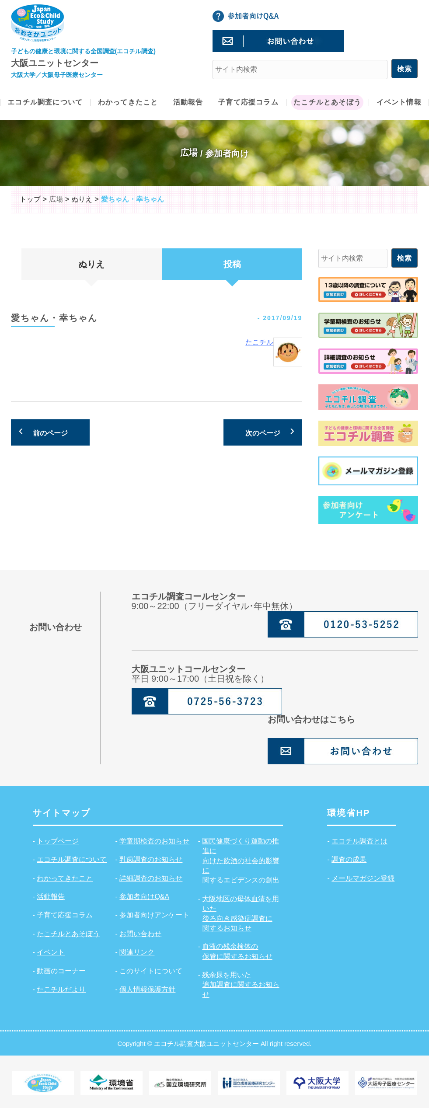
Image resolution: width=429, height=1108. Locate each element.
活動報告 (51, 896)
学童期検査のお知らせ (154, 841)
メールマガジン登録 (362, 878)
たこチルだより (61, 989)
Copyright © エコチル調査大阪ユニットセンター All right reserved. (214, 1043)
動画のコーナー (61, 971)
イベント (51, 952)
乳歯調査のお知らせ (150, 859)
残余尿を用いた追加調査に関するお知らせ (240, 984)
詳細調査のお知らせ (150, 878)
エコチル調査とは (359, 841)
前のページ (50, 433)
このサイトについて (150, 971)
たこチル (259, 342)
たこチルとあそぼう (68, 933)
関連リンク (136, 952)
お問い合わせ (140, 933)
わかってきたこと (65, 878)
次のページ (262, 433)
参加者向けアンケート (154, 915)
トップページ (58, 841)
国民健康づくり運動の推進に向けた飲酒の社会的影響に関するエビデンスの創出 (240, 860)
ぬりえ (91, 264)
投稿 (232, 264)
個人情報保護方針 (147, 989)
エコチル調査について (72, 859)
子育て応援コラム (65, 915)
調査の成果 (348, 859)
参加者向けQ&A (144, 896)
